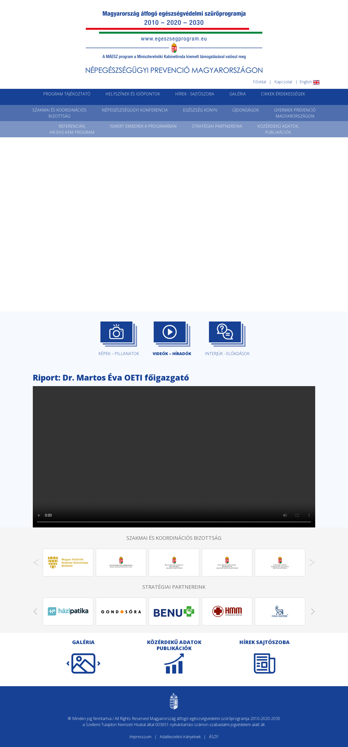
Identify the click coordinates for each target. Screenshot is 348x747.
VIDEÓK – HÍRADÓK (172, 339)
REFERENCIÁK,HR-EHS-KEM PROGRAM (72, 129)
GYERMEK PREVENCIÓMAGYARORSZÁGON (295, 113)
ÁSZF (214, 736)
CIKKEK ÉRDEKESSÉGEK (283, 94)
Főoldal (259, 82)
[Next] (312, 562)
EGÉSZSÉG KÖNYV (200, 110)
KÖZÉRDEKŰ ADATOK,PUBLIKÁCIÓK (278, 129)
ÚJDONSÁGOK (245, 110)
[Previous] (35, 562)
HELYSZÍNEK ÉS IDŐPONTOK (132, 94)
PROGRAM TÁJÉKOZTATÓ (66, 94)
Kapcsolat (283, 82)
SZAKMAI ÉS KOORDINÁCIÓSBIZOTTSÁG (59, 113)
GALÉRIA (237, 94)
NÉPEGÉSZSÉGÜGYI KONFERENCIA (135, 110)
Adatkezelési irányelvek (180, 736)
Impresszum (140, 736)
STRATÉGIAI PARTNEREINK (217, 126)
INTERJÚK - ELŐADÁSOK (227, 339)
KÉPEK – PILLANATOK (118, 339)
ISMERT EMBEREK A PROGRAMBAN (143, 126)
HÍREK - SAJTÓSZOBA (194, 94)
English (310, 82)
